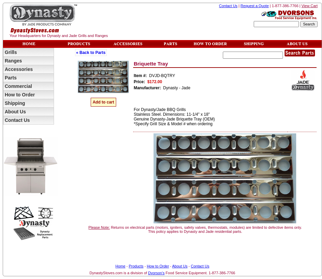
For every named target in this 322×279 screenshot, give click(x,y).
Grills (11, 52)
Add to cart (103, 102)
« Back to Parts (91, 52)
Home (120, 266)
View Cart (310, 6)
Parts (11, 77)
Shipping (15, 103)
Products (136, 266)
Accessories (19, 69)
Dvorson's (156, 273)
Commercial (18, 86)
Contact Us (228, 6)
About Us (15, 111)
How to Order (20, 94)
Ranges (13, 60)
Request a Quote (254, 6)
